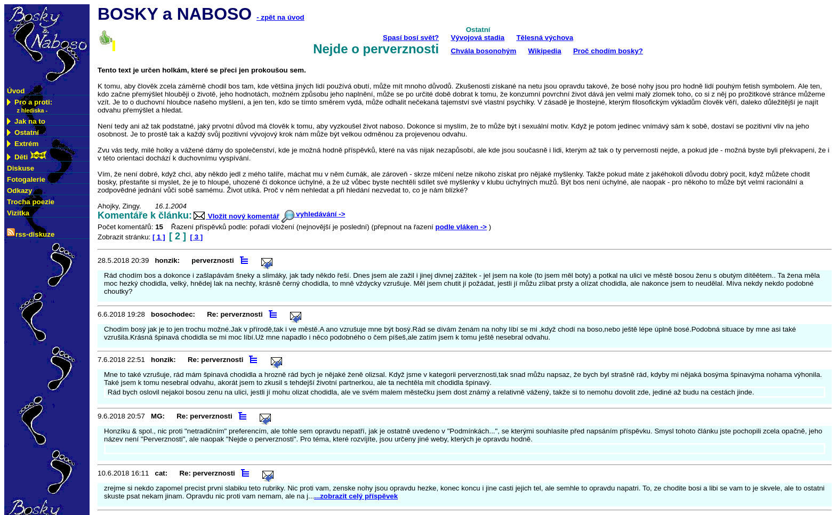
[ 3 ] (196, 237)
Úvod (16, 91)
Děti (27, 156)
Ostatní (23, 132)
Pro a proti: (29, 106)
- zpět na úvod (280, 17)
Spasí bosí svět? (411, 38)
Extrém (22, 144)
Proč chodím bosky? (608, 51)
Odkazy (19, 191)
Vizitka (18, 213)
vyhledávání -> (313, 214)
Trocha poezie (30, 202)
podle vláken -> (461, 227)
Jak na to (26, 121)
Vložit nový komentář (235, 216)
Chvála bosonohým (483, 51)
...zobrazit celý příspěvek (356, 496)
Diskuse (20, 168)
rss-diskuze (30, 233)
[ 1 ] (158, 237)
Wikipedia (544, 51)
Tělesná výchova (544, 38)
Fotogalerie (26, 179)
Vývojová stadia (477, 38)
